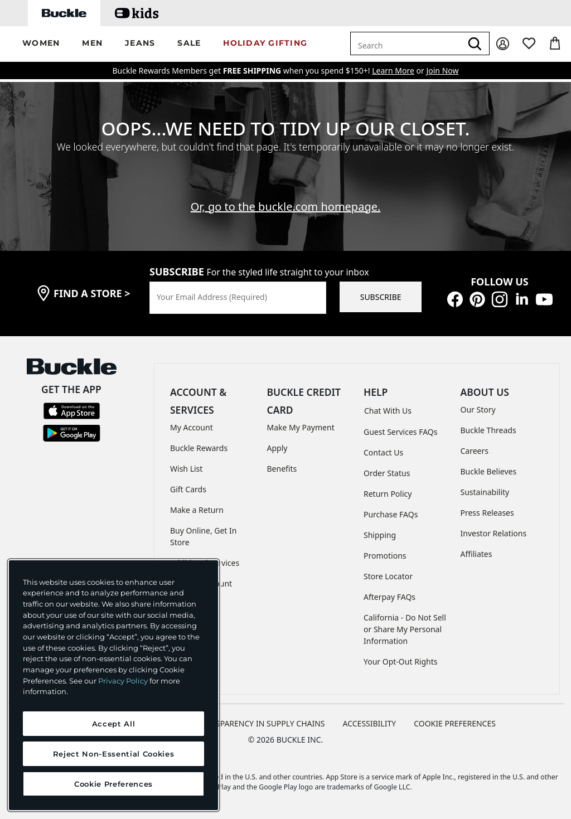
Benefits (282, 468)
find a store (92, 293)
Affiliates (476, 554)
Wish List (186, 468)
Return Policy (388, 493)
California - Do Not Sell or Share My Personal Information (405, 629)
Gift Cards (188, 489)
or (399, 70)
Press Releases (487, 512)
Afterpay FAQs (389, 597)
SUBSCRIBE (380, 297)
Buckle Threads (488, 430)
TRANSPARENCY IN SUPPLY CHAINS (260, 723)
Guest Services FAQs (400, 432)
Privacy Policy (123, 680)
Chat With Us (388, 410)
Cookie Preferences (455, 723)
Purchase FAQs (391, 514)
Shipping (380, 535)
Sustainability (485, 492)
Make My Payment (301, 427)
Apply (277, 448)
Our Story (478, 409)
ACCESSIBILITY (369, 723)
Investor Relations (494, 533)
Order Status (387, 473)
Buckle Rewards (199, 448)
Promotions (385, 555)
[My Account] (503, 44)
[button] (41, 44)
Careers (474, 450)
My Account (191, 427)
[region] (113, 685)
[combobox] (406, 43)
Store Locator (388, 576)
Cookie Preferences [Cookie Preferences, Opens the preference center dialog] (113, 783)
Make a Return (197, 510)
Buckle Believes (489, 471)
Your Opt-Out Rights (401, 661)
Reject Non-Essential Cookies (113, 753)
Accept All (114, 723)
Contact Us (383, 452)
